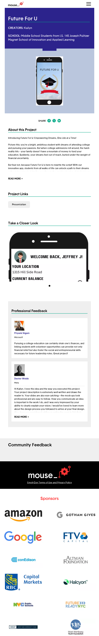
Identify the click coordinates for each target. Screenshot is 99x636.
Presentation (19, 204)
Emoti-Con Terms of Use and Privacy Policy (49, 483)
